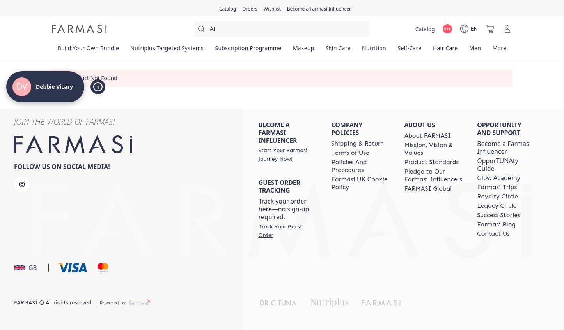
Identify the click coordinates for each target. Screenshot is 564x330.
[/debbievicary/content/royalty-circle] (497, 196)
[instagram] (22, 184)
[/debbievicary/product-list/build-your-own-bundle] (88, 50)
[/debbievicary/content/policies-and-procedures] (361, 166)
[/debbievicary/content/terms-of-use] (350, 153)
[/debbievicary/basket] (490, 28)
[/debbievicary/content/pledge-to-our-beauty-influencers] (433, 175)
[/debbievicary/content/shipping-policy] (358, 143)
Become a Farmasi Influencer (504, 147)
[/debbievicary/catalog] (227, 8)
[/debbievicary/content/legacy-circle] (496, 206)
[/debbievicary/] (79, 29)
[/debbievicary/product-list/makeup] (303, 50)
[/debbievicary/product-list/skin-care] (338, 50)
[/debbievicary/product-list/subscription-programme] (248, 50)
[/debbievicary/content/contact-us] (493, 234)
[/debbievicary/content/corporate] (428, 189)
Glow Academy (498, 178)
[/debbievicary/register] (250, 8)
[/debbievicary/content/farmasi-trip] (497, 187)
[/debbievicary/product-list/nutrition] (374, 50)
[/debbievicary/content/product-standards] (431, 162)
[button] (30, 267)
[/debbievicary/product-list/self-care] (409, 50)
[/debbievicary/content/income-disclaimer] (361, 183)
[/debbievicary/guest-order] (288, 230)
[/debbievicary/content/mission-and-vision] (433, 149)
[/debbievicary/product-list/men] (475, 50)
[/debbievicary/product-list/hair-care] (445, 50)
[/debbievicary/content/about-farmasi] (427, 136)
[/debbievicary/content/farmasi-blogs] (496, 224)
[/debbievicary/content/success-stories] (498, 215)
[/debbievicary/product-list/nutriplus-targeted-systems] (167, 50)
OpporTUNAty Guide (497, 164)
